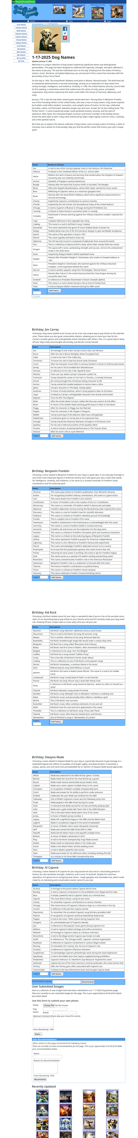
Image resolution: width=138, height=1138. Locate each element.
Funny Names (21, 40)
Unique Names (21, 43)
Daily (69, 21)
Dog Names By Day (37, 24)
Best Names (21, 52)
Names (19, 2)
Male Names (21, 31)
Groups (25, 2)
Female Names (21, 28)
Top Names (21, 49)
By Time (21, 61)
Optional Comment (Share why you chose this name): (56, 1016)
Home (30, 21)
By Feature (21, 55)
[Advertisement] (78, 147)
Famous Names (21, 37)
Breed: (46, 1012)
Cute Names (21, 25)
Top (13, 2)
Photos (32, 2)
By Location (21, 58)
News (107, 21)
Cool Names (21, 46)
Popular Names (21, 34)
